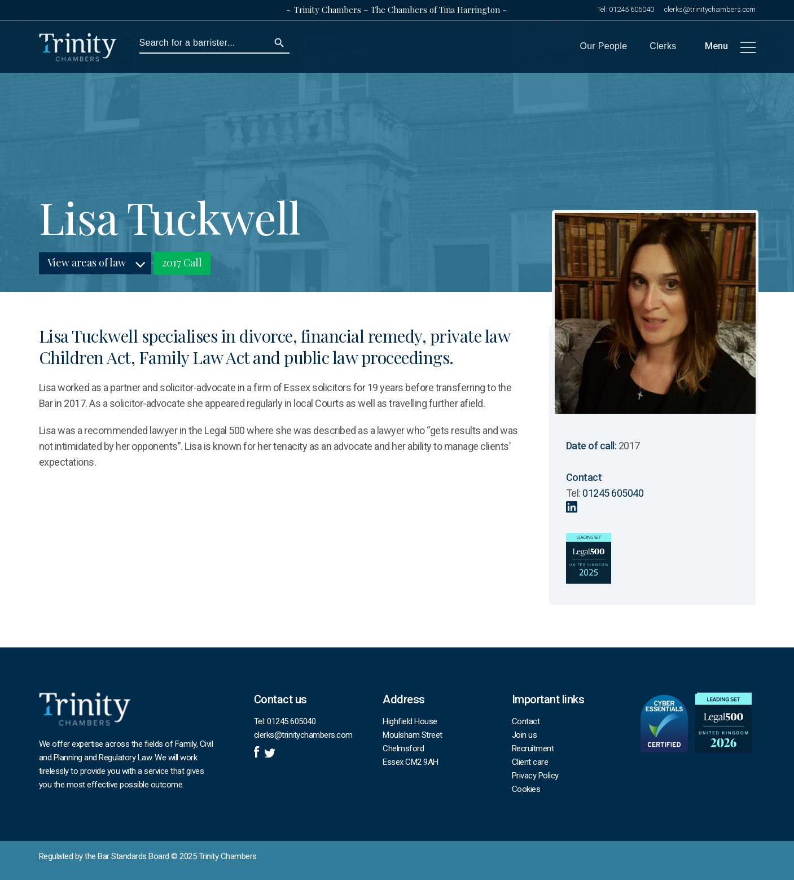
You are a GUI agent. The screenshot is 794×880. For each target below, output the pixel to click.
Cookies (526, 789)
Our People (603, 46)
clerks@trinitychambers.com (710, 9)
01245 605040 (631, 9)
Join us (524, 735)
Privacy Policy (535, 775)
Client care (530, 762)
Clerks (663, 46)
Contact (526, 721)
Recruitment (533, 748)
